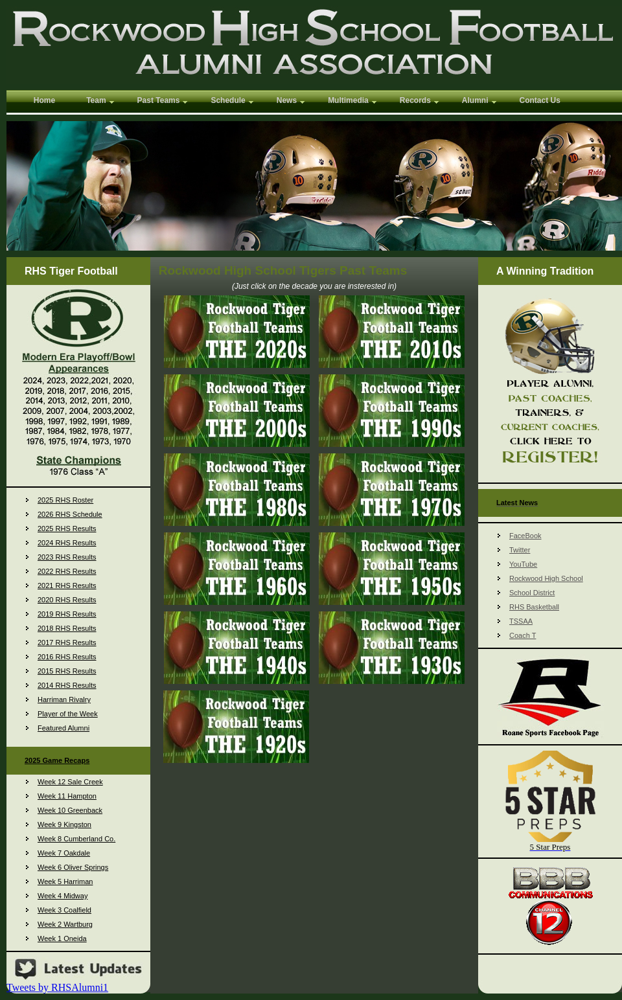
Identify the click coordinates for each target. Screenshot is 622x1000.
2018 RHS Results (67, 628)
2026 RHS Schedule (70, 514)
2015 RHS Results (67, 671)
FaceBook (525, 536)
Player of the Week (68, 714)
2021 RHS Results (67, 585)
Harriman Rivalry (64, 699)
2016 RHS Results (67, 657)
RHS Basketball (534, 607)
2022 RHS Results (67, 571)
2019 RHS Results (67, 614)
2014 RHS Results (67, 685)
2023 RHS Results (67, 557)
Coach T (522, 635)
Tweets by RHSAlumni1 (57, 987)
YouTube (523, 564)
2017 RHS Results (67, 642)
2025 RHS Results (67, 528)
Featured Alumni (63, 728)
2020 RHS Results (67, 600)
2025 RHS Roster (65, 500)
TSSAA (521, 621)
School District (532, 593)
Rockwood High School (546, 578)
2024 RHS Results (67, 543)
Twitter (519, 550)
